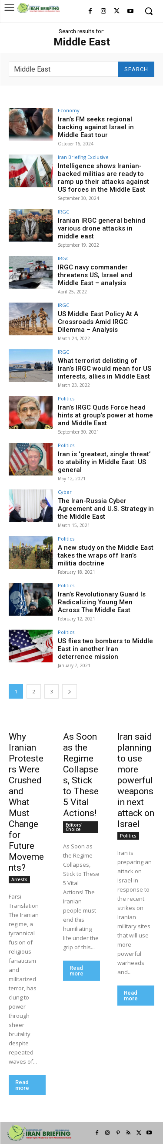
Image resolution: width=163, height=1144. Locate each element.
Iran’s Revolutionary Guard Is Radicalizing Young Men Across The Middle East (102, 602)
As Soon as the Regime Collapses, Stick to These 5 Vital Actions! (81, 774)
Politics (66, 398)
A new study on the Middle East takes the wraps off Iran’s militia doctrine (105, 555)
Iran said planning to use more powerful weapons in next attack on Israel (135, 780)
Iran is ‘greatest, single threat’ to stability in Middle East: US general (104, 462)
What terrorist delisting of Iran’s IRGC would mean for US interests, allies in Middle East (104, 368)
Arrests (19, 879)
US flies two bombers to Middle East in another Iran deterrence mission (105, 649)
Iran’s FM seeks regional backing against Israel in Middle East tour (96, 127)
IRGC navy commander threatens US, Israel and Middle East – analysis (95, 275)
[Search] (136, 69)
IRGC (63, 211)
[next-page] (69, 691)
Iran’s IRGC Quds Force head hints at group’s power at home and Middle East (105, 415)
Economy (69, 110)
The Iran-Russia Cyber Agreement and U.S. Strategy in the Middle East (106, 508)
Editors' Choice (74, 827)
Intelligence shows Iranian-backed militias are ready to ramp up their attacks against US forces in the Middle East (103, 177)
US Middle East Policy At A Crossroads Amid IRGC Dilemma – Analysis (98, 322)
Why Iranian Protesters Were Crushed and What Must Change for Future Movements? (26, 802)
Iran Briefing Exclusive (83, 157)
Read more (22, 1085)
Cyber (65, 491)
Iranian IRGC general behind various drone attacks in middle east (101, 228)
